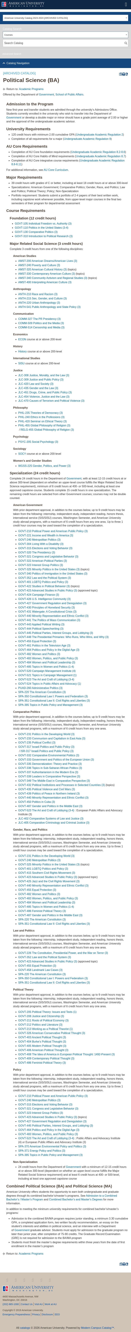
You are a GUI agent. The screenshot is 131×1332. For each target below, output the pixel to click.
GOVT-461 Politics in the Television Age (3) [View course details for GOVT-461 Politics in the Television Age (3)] (44, 645)
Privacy (36, 1314)
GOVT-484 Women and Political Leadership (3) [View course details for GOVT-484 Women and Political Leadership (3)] (46, 662)
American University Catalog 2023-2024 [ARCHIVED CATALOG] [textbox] (36, 18)
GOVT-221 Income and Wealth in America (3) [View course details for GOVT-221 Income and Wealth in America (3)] (45, 535)
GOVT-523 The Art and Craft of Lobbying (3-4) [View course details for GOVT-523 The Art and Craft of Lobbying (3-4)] (46, 679)
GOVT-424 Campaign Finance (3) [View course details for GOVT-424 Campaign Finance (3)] (38, 594)
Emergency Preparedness (16, 1314)
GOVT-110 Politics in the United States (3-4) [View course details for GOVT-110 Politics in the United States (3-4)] (41, 227)
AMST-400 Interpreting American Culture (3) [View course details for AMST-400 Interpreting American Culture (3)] (44, 282)
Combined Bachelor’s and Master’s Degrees (76, 1199)
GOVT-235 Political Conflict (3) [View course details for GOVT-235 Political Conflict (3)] (36, 742)
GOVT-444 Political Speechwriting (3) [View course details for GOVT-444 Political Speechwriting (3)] (40, 628)
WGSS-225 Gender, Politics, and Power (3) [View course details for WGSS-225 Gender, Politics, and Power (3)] (44, 465)
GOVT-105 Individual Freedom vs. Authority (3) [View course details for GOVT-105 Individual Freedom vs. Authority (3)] (43, 223)
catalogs (25, 1327)
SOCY (22, 453)
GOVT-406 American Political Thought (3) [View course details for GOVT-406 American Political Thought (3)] (43, 1050)
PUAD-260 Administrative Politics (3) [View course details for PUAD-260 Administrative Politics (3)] (40, 688)
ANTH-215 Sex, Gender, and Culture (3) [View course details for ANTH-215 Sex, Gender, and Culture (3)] (42, 298)
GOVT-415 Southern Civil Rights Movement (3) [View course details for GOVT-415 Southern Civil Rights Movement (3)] (46, 872)
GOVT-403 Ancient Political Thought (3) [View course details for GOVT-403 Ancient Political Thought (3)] (42, 1037)
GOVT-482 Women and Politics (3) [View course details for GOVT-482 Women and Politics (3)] (39, 654)
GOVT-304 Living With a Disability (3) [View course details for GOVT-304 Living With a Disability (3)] (40, 543)
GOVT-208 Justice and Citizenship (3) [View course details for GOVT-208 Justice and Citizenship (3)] (41, 1016)
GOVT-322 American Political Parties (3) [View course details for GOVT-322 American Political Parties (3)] (42, 560)
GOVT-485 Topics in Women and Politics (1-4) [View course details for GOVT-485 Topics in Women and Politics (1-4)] (46, 666)
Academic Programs (31, 89)
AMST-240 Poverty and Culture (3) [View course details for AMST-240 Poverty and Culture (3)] (39, 265)
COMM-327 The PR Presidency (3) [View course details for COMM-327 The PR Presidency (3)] (39, 318)
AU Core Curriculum (56, 169)
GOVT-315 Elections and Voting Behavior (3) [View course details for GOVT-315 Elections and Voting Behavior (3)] (45, 548)
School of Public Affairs (69, 94)
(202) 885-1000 (11, 1304)
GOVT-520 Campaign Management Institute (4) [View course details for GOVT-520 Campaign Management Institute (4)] (47, 670)
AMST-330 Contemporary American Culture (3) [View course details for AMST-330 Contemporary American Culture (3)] (46, 273)
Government (46, 94)
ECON (22, 339)
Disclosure (47, 1314)
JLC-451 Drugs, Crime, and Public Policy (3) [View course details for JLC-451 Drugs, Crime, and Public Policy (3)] (45, 392)
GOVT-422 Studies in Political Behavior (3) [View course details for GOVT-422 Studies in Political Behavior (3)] (44, 586)
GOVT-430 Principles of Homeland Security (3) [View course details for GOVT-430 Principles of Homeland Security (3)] (46, 607)
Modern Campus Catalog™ (97, 1327)
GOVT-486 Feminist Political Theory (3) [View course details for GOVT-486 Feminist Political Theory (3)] (42, 911)
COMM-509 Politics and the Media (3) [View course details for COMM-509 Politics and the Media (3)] (41, 323)
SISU (21, 363)
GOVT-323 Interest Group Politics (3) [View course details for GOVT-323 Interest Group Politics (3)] (40, 565)
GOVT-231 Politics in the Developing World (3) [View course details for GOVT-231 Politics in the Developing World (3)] (46, 734)
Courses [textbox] (8, 35)
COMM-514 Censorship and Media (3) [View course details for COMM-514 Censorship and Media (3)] (41, 327)
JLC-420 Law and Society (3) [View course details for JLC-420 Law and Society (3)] (35, 383)
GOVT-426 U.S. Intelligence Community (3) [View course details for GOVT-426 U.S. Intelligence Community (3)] (44, 599)
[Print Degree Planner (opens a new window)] (120, 74)
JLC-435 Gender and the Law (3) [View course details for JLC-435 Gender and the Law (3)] (38, 388)
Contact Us (27, 1304)
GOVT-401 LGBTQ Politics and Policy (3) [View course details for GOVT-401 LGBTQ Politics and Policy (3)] (43, 582)
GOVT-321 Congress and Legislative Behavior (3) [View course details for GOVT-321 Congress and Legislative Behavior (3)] (48, 556)
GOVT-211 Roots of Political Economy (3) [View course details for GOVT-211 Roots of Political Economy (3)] (43, 1020)
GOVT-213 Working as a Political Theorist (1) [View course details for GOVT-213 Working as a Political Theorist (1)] (45, 1029)
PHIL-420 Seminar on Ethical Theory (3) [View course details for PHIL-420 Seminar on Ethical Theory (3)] (42, 421)
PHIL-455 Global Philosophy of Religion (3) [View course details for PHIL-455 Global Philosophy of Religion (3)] (44, 425)
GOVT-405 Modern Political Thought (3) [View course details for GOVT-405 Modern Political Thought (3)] (42, 1045)
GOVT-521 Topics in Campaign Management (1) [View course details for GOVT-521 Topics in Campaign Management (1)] (47, 675)
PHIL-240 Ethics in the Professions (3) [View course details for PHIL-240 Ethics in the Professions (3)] (41, 417)
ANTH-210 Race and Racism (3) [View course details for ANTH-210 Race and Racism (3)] (37, 294)
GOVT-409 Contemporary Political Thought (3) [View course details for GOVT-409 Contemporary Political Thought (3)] (46, 1058)
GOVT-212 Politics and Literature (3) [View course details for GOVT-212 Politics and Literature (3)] (40, 1024)
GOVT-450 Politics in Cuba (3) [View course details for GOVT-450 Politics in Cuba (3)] (36, 801)
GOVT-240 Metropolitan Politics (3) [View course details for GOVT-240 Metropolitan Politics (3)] (39, 539)
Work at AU (51, 1304)
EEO (57, 1314)
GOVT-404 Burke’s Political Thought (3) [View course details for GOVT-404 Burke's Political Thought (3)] (42, 1041)
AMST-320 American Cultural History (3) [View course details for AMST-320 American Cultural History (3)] (42, 269)
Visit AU (38, 1304)
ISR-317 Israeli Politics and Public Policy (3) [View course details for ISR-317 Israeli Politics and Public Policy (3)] (47, 751)
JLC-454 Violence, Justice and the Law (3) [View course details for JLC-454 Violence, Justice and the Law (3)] (43, 396)
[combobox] (65, 18)
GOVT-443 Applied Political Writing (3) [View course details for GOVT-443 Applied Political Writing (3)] (41, 624)
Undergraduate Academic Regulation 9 (87, 138)
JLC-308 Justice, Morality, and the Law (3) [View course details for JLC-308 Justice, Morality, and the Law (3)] (43, 375)
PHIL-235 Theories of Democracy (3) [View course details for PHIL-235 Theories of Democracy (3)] (40, 412)
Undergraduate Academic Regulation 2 (99, 134)
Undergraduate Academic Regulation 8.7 (100, 156)
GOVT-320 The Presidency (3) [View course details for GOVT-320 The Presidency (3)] (36, 552)
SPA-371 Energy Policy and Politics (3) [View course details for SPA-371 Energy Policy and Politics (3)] (41, 1150)
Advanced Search (11, 54)
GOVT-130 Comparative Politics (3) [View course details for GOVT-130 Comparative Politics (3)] (36, 231)
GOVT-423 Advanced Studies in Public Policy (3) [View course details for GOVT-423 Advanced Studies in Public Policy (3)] (47, 590)
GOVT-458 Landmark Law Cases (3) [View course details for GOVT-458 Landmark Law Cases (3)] (40, 970)
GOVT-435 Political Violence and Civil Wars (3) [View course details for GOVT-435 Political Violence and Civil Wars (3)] (46, 789)
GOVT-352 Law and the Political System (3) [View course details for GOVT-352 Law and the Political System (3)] (44, 577)
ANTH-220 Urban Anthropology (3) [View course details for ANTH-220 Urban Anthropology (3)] (39, 302)
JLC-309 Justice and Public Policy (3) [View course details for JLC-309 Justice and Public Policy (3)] (40, 379)
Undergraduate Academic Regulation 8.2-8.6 (98, 152)
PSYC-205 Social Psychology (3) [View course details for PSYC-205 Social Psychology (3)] (38, 441)
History (22, 351)
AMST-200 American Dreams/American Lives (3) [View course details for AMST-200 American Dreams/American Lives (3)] (47, 260)
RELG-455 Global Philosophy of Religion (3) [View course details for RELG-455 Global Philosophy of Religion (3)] (47, 429)
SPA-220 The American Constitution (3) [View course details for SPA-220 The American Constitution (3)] (42, 692)
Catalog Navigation (18, 63)
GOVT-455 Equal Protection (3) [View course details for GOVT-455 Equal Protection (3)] (37, 641)
